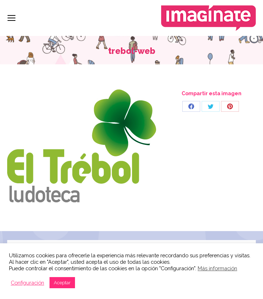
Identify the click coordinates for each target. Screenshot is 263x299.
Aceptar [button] (62, 282)
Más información (217, 268)
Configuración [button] (27, 283)
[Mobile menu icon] (11, 18)
